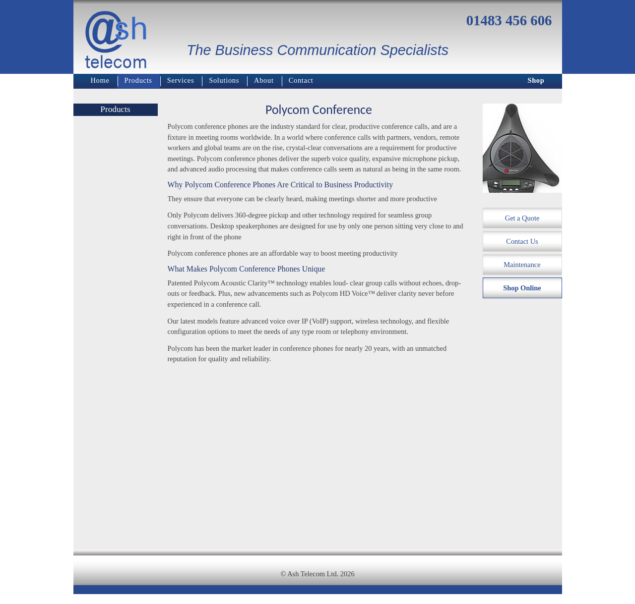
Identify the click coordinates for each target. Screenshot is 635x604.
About (264, 80)
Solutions (224, 80)
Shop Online (522, 288)
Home (100, 80)
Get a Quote (522, 218)
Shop (535, 80)
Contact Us (522, 241)
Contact (301, 80)
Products (138, 80)
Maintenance (522, 265)
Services (180, 80)
